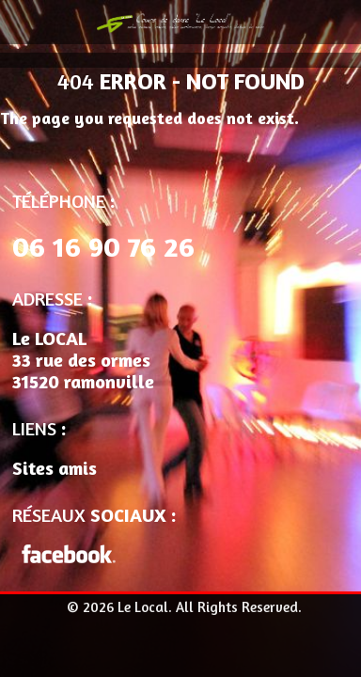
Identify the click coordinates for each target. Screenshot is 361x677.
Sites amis (54, 468)
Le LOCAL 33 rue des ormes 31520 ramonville (83, 359)
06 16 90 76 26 (103, 246)
